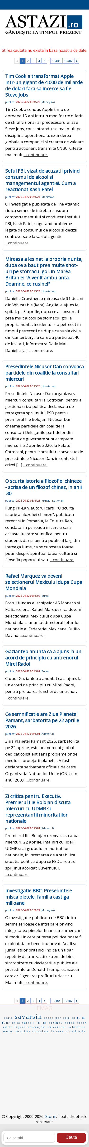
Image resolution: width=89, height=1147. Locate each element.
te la (16, 1022)
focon (82, 1022)
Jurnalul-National (52, 500)
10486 (56, 61)
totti (76, 1017)
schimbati (77, 1027)
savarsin (28, 1016)
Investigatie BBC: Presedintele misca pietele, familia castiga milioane (38, 896)
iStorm (50, 1116)
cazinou (55, 1022)
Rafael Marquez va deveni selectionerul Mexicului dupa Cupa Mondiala (43, 582)
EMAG (44, 1008)
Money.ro (48, 102)
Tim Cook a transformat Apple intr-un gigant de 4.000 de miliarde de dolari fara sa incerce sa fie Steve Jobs (44, 85)
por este (63, 1017)
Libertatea (48, 291)
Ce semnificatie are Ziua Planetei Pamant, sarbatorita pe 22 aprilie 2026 (42, 720)
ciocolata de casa (48, 1031)
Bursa (45, 595)
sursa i (28, 1022)
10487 (68, 61)
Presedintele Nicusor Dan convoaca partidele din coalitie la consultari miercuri (44, 372)
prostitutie (76, 1031)
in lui (42, 1022)
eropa (49, 1017)
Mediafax (47, 197)
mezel (8, 1031)
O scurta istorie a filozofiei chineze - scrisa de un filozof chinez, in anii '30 (43, 487)
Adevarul (47, 734)
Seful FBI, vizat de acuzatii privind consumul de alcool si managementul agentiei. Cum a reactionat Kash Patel (42, 180)
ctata (8, 1017)
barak (70, 1022)
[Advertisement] (44, 1066)
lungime (23, 1031)
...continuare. (35, 154)
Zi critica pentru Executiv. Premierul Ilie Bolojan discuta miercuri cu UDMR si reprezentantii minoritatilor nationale (37, 808)
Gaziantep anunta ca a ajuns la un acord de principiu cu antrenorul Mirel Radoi (43, 657)
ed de (8, 1027)
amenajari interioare (47, 1027)
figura (20, 1027)
